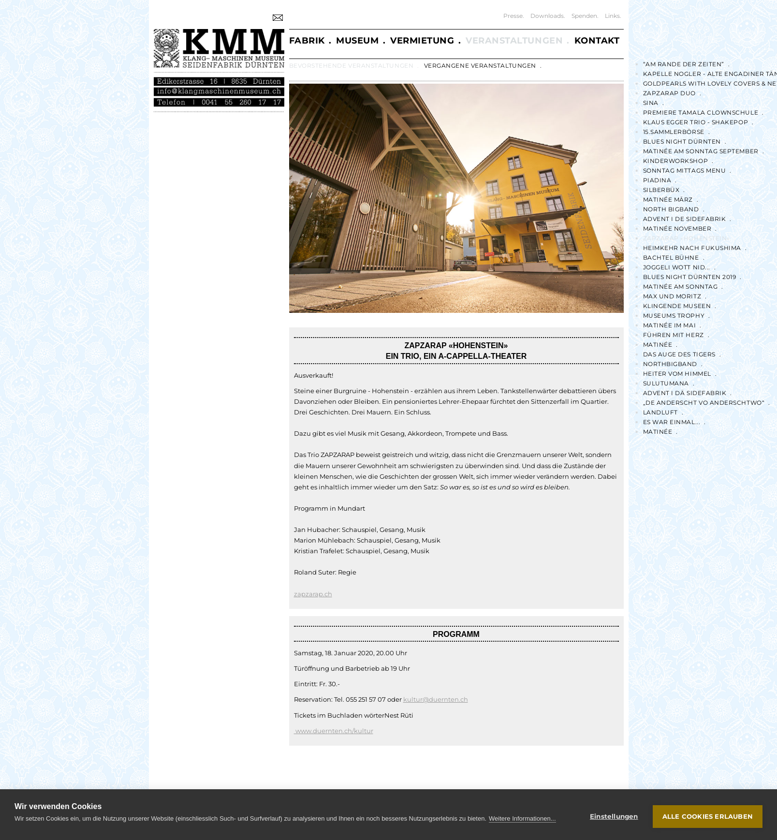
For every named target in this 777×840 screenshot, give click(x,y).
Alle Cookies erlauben (707, 816)
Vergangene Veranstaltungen (480, 65)
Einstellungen (614, 816)
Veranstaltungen (514, 40)
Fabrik (307, 40)
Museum (357, 40)
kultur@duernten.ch (435, 699)
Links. (613, 15)
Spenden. (585, 15)
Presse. (513, 15)
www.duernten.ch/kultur (333, 731)
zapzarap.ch (313, 594)
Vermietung (422, 40)
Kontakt (597, 40)
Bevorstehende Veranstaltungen (351, 65)
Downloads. (547, 15)
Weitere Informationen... (522, 818)
